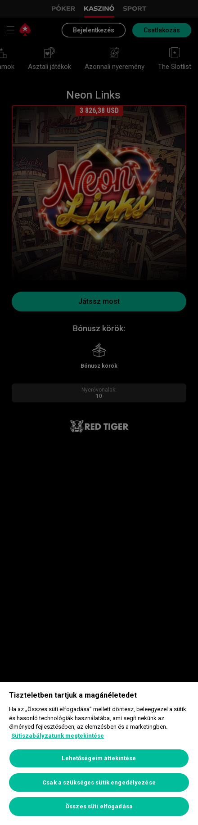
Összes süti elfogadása (99, 806)
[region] (99, 753)
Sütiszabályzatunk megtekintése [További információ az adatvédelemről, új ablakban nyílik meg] (57, 735)
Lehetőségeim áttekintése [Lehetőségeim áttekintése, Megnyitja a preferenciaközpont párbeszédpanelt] (99, 758)
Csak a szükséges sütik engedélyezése (99, 782)
